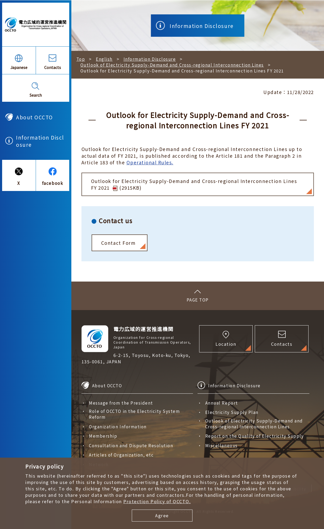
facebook (52, 183)
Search (36, 95)
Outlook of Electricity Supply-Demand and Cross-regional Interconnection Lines (172, 65)
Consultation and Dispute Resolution (131, 445)
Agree (162, 515)
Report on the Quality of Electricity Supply (254, 436)
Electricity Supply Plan (232, 412)
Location (225, 344)
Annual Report (221, 403)
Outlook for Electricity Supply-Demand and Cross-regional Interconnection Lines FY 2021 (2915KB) (194, 184)
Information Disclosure (40, 141)
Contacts (52, 67)
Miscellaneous (221, 445)
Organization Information (117, 426)
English (104, 59)
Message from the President (121, 403)
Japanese (18, 67)
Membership (103, 436)
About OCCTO (34, 117)
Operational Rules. (149, 162)
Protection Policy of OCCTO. (157, 501)
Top (80, 59)
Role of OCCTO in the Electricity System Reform (134, 414)
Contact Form (118, 242)
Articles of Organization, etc (121, 455)
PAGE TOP (198, 300)
